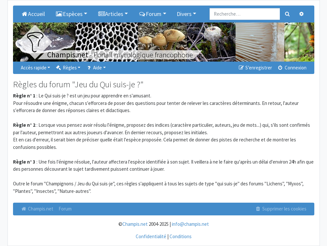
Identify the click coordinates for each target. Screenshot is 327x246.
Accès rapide (34, 68)
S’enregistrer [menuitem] (255, 68)
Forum (65, 209)
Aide (94, 68)
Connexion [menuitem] (291, 68)
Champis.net (37, 209)
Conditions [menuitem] (181, 236)
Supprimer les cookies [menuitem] (280, 209)
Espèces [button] (69, 14)
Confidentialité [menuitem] (151, 236)
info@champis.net (190, 224)
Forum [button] (149, 14)
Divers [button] (184, 14)
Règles (65, 68)
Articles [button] (110, 14)
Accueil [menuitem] (33, 14)
